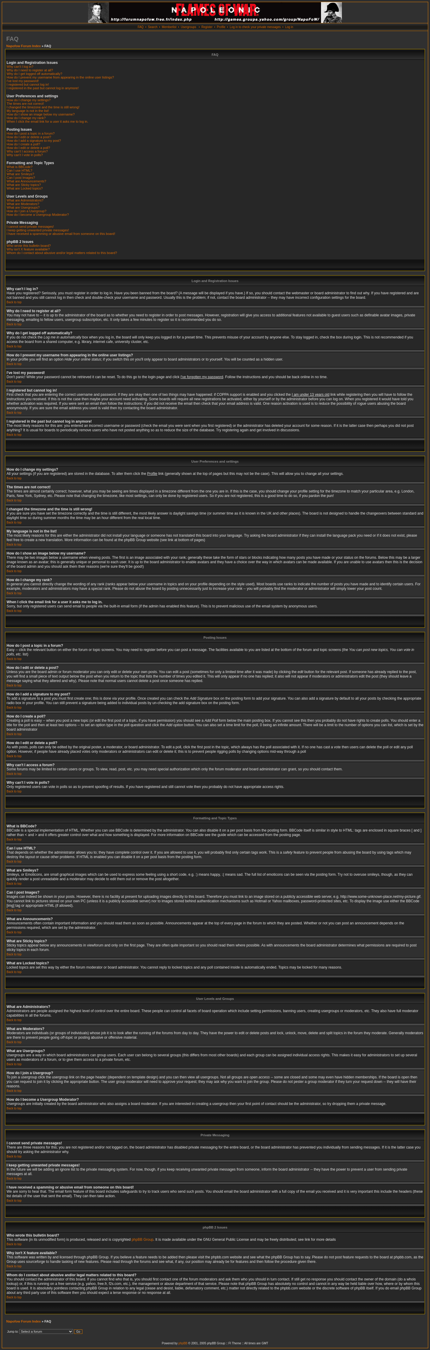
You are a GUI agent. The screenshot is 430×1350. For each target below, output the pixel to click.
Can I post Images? (21, 177)
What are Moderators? (23, 204)
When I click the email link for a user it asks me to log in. (47, 121)
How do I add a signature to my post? (34, 140)
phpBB (182, 1343)
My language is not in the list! (28, 111)
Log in (289, 27)
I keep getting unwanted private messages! (38, 230)
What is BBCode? (20, 167)
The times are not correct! (25, 103)
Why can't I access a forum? (27, 151)
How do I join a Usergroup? (26, 211)
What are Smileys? (20, 174)
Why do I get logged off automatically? (34, 74)
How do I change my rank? (26, 118)
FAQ (141, 27)
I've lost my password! (23, 81)
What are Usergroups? (23, 207)
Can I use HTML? (19, 170)
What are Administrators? (25, 200)
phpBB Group (142, 1239)
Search (153, 27)
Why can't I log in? (20, 66)
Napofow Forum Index (23, 46)
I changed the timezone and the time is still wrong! (43, 107)
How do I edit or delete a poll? (28, 148)
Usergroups (188, 27)
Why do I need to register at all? (30, 70)
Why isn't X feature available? (28, 249)
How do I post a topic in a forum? (31, 133)
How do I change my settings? (28, 100)
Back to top (14, 302)
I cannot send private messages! (30, 226)
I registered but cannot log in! (28, 84)
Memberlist (169, 27)
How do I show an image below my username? (41, 114)
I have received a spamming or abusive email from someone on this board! (61, 233)
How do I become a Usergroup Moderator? (38, 214)
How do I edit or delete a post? (29, 137)
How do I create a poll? (23, 144)
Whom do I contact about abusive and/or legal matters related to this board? (62, 253)
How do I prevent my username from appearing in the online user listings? (60, 77)
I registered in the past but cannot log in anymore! (43, 88)
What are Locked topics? (25, 188)
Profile (221, 27)
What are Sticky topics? (24, 185)
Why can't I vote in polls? (25, 155)
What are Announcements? (26, 181)
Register (206, 27)
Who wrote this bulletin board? (29, 245)
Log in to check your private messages (255, 27)
